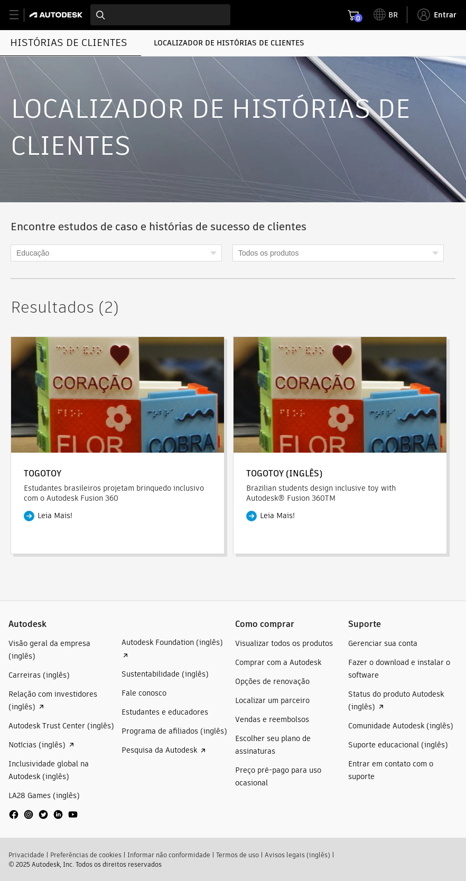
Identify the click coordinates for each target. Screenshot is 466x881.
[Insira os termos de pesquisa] (160, 14)
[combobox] (160, 14)
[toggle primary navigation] (20, 15)
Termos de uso (237, 854)
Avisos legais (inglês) (297, 854)
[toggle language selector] (386, 15)
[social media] (43, 814)
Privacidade (26, 854)
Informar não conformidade (168, 854)
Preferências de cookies (86, 854)
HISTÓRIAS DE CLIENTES (68, 42)
